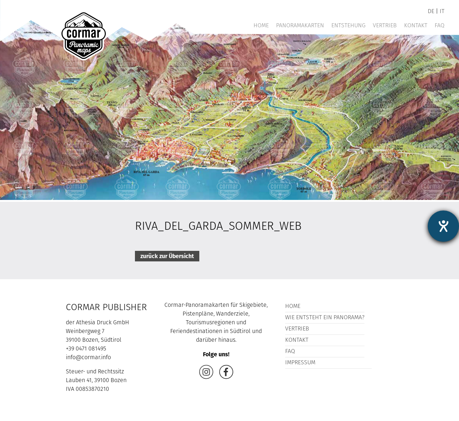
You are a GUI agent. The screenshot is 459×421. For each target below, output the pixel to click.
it (442, 12)
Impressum (300, 363)
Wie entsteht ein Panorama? (324, 318)
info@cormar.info (88, 358)
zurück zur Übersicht (167, 256)
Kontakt (415, 26)
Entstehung (348, 26)
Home (261, 26)
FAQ (439, 26)
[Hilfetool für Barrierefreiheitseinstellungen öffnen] (443, 226)
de (431, 12)
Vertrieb (385, 26)
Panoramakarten (300, 26)
